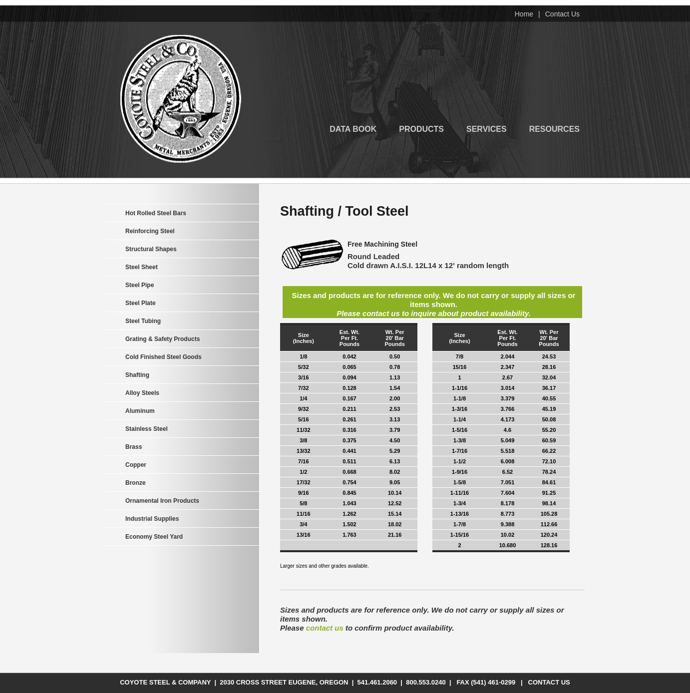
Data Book (353, 128)
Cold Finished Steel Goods (163, 356)
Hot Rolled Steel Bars (155, 213)
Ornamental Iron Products (162, 500)
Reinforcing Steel (150, 231)
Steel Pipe (139, 285)
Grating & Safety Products (162, 339)
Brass (133, 446)
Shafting (137, 374)
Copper (135, 464)
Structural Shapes (151, 249)
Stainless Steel (146, 428)
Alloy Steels (142, 392)
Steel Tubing (143, 321)
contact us (325, 628)
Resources (554, 128)
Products (421, 128)
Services (486, 128)
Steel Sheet (141, 267)
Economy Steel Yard (154, 536)
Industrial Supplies (152, 518)
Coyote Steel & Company (180, 99)
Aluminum (140, 410)
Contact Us (562, 14)
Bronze (135, 482)
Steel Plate (140, 303)
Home (524, 14)
